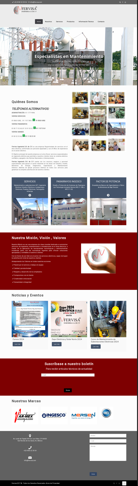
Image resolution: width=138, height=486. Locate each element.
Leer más (17, 344)
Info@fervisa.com (36, 2)
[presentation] (67, 382)
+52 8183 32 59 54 (20, 2)
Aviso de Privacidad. (53, 483)
